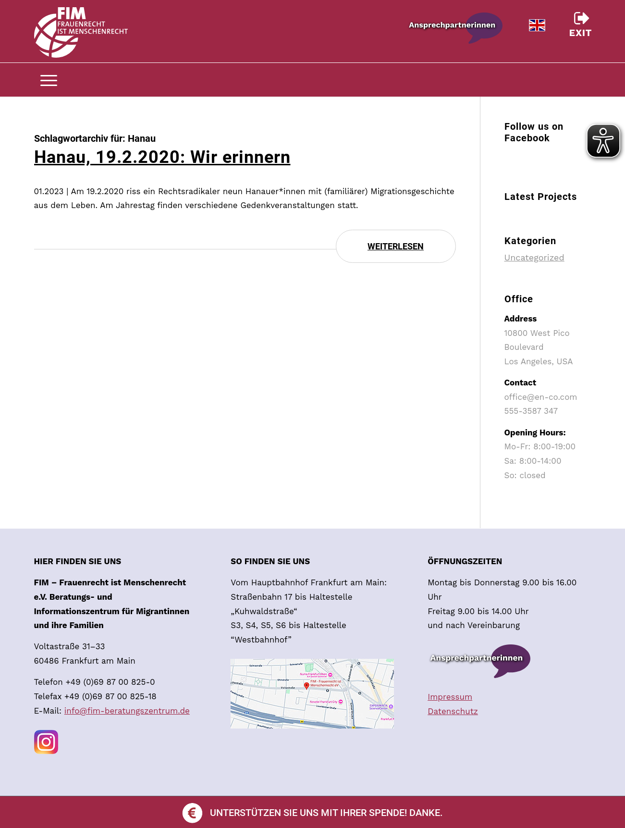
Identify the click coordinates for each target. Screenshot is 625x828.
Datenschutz (453, 711)
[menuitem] (584, 80)
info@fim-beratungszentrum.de (127, 711)
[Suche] (584, 80)
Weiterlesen (396, 246)
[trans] (81, 38)
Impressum (450, 697)
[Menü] (48, 80)
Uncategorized (534, 257)
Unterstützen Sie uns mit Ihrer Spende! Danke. (312, 812)
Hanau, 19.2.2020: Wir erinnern (162, 157)
